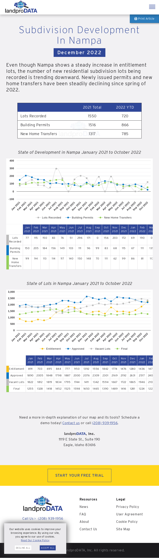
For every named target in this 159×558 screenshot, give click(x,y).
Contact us (71, 423)
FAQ (83, 514)
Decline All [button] (23, 548)
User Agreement (129, 514)
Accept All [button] (47, 548)
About (84, 522)
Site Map (123, 529)
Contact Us (88, 529)
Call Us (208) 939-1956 (42, 519)
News (84, 507)
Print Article (144, 18)
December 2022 (79, 52)
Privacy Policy (127, 507)
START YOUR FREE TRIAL (79, 475)
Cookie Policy (127, 522)
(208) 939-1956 (105, 423)
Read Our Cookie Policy (35, 540)
